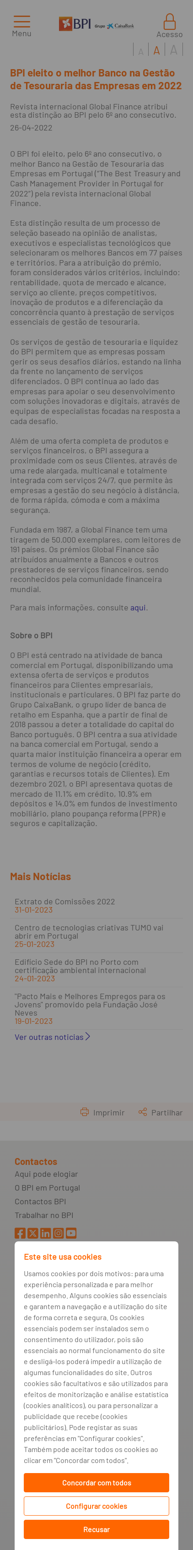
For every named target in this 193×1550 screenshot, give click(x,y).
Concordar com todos (96, 1482)
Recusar (96, 1529)
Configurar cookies (96, 1505)
